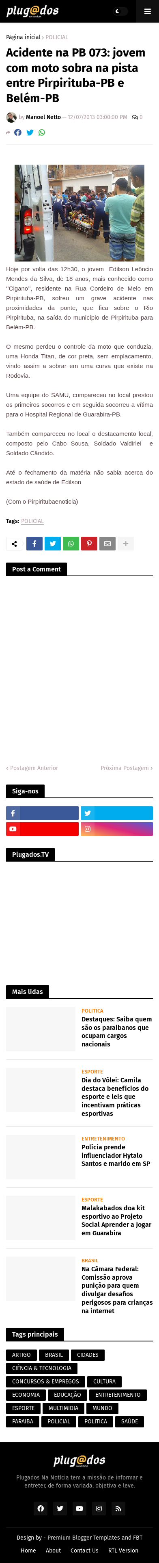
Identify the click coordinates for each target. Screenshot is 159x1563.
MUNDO (102, 1408)
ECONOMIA (26, 1394)
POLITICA (95, 1421)
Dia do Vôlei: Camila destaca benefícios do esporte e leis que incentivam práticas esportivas (115, 1096)
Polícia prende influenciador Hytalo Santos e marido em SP (116, 1155)
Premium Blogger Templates (83, 1537)
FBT (137, 1537)
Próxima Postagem (125, 768)
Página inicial (23, 37)
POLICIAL (56, 37)
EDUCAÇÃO (67, 1394)
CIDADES (88, 1355)
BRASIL (54, 1355)
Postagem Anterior (34, 768)
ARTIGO (21, 1355)
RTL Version (123, 1550)
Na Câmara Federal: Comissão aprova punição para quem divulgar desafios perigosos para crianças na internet (117, 1290)
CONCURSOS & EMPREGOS (45, 1381)
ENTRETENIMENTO (118, 1394)
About (53, 1550)
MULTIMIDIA (63, 1408)
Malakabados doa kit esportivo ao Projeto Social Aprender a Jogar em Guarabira (116, 1220)
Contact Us (85, 1550)
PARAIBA (22, 1421)
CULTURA (104, 1381)
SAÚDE (129, 1421)
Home (28, 1550)
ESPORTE (23, 1408)
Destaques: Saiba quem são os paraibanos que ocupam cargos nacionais (117, 1031)
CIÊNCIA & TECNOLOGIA (41, 1368)
